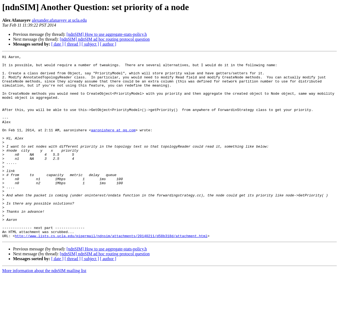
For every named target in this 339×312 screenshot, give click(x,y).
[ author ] (108, 44)
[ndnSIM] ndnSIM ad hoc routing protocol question (105, 39)
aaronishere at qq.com (113, 145)
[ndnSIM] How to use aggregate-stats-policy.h (106, 34)
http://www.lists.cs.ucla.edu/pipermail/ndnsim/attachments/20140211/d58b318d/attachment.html (111, 272)
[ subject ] (90, 44)
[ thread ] (73, 44)
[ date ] (57, 44)
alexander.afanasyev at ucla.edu (59, 20)
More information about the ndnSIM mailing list (44, 307)
